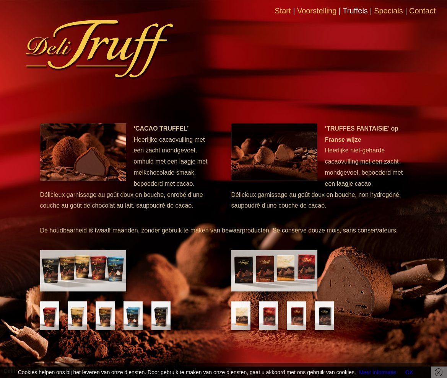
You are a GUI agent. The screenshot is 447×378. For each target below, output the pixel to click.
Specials (388, 11)
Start (283, 11)
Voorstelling (316, 11)
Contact (422, 11)
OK (409, 372)
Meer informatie (377, 372)
